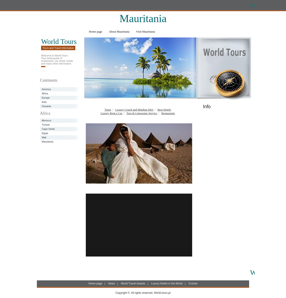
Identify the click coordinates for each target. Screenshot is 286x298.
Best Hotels (164, 109)
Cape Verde (48, 129)
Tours (108, 109)
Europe (46, 97)
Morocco (46, 120)
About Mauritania (119, 31)
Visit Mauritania (145, 31)
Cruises (193, 283)
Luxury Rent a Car (111, 113)
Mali (44, 137)
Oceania (46, 106)
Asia (44, 102)
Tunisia (46, 124)
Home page (95, 31)
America (46, 89)
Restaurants (168, 113)
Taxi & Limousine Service (141, 113)
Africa (45, 93)
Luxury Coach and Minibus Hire (134, 109)
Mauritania (47, 141)
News (111, 283)
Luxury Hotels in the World (167, 283)
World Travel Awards (133, 283)
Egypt (45, 133)
